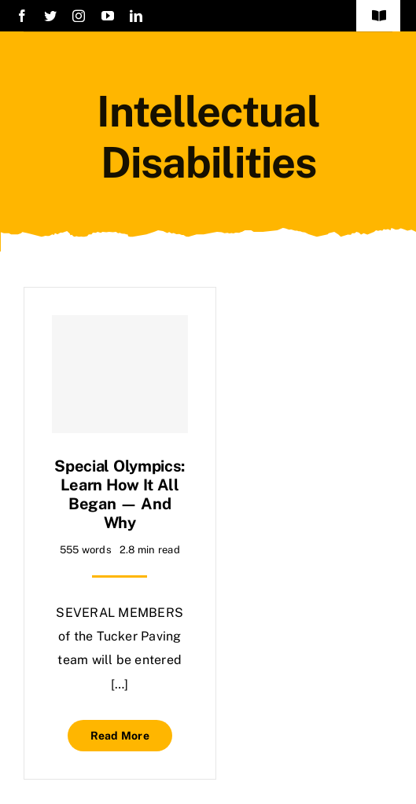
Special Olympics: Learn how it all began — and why (119, 494)
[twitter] (50, 15)
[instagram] (78, 15)
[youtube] (107, 15)
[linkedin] (136, 15)
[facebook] (22, 15)
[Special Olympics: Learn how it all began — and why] (120, 374)
